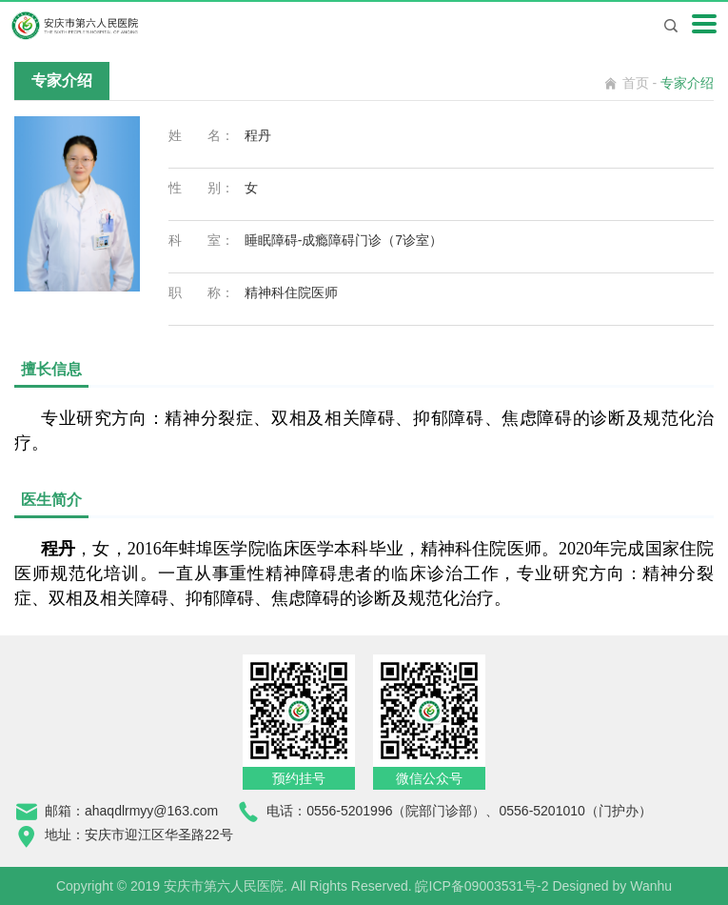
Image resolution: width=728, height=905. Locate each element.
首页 (635, 82)
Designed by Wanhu (612, 886)
